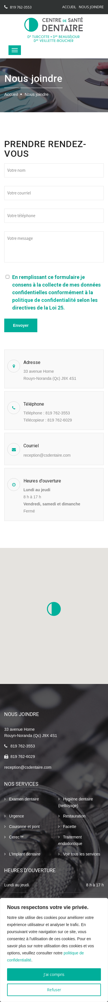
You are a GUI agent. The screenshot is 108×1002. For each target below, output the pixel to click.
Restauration (71, 816)
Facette (67, 826)
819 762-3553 (21, 7)
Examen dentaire (21, 799)
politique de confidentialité (44, 300)
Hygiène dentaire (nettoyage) (75, 802)
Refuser (54, 989)
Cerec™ (13, 837)
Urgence (14, 816)
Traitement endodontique (70, 840)
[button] (54, 609)
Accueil (69, 6)
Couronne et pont (22, 826)
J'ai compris (54, 974)
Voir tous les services (79, 854)
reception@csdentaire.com (47, 455)
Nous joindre (91, 6)
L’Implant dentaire (22, 854)
